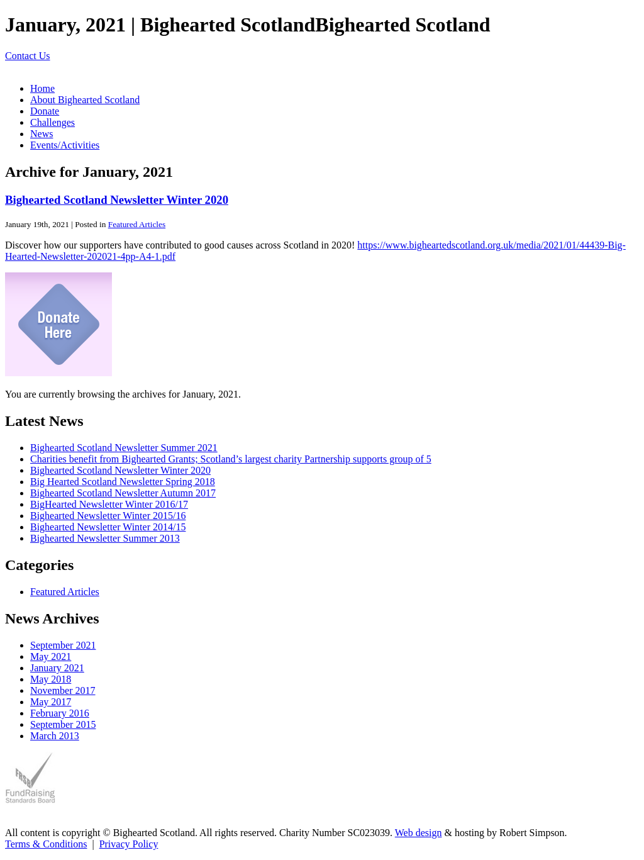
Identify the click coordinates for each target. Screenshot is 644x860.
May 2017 (50, 701)
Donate (44, 111)
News (41, 133)
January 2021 (57, 667)
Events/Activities (64, 145)
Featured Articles (136, 224)
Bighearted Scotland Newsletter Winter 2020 (116, 199)
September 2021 (63, 645)
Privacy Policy (128, 844)
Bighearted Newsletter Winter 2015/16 (108, 515)
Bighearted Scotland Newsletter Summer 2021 (124, 447)
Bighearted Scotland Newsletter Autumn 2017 (123, 493)
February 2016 (59, 713)
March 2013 (54, 735)
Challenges (52, 122)
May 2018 (50, 679)
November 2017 (63, 690)
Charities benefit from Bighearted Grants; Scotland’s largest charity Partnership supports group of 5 (230, 459)
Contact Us (27, 55)
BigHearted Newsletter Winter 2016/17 (109, 504)
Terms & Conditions (46, 844)
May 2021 (50, 656)
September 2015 (63, 724)
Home (42, 88)
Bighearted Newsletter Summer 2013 (105, 538)
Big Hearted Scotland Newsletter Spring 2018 (122, 481)
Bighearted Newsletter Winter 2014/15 (108, 527)
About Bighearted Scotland (85, 99)
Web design (418, 832)
